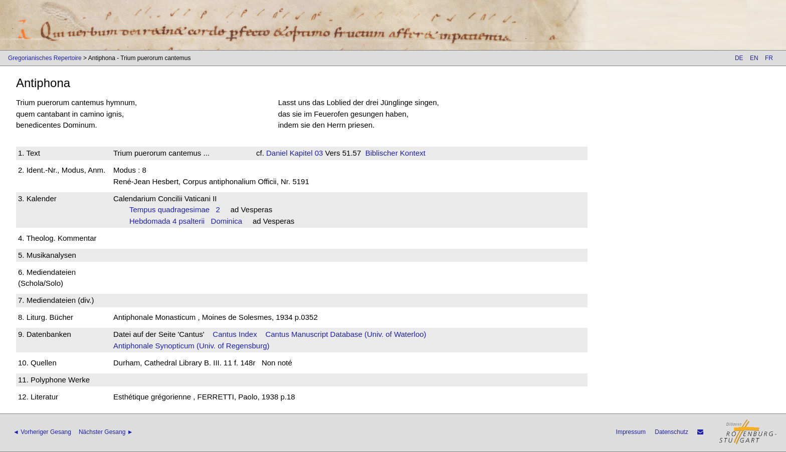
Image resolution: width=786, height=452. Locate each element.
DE (739, 58)
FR (769, 58)
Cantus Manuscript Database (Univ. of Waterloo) (345, 334)
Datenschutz (671, 431)
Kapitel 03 (305, 153)
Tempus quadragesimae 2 (174, 209)
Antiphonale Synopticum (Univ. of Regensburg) (191, 345)
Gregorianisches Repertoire (45, 58)
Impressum (631, 431)
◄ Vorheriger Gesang (42, 431)
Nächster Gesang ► (106, 431)
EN (754, 58)
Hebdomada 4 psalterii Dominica (185, 221)
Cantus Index (235, 334)
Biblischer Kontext (395, 153)
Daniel (277, 153)
